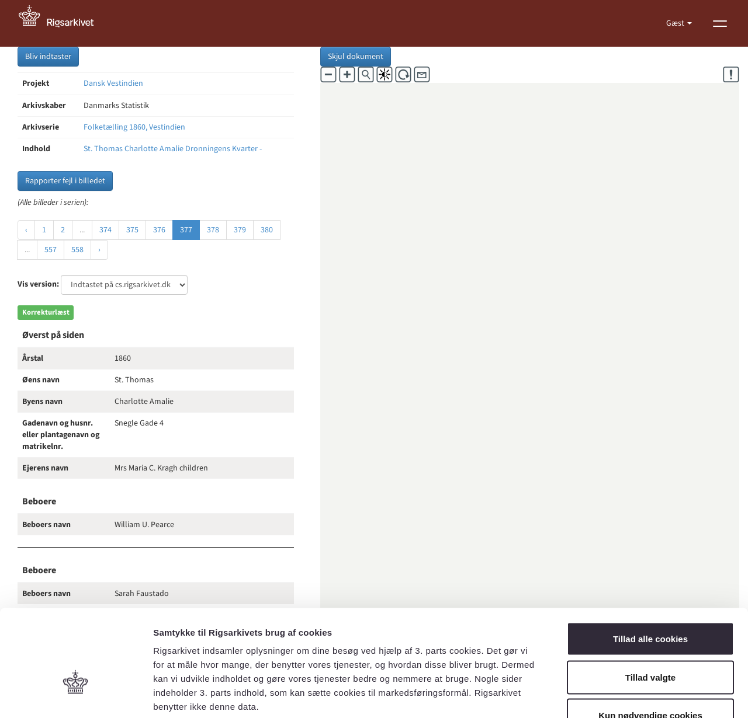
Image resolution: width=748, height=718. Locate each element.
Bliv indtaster (48, 56)
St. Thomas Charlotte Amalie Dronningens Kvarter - (173, 149)
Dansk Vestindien (113, 83)
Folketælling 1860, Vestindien (134, 127)
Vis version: (38, 284)
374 (105, 230)
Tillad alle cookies (650, 565)
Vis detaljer (607, 695)
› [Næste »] (99, 250)
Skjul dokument (355, 56)
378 (213, 230)
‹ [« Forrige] (26, 230)
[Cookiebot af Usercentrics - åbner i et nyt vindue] (76, 695)
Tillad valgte (650, 603)
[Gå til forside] (62, 23)
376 (159, 230)
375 (132, 230)
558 (77, 250)
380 (267, 230)
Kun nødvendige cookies (650, 641)
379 (240, 230)
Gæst (676, 23)
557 (50, 250)
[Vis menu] (720, 23)
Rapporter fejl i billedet (65, 181)
